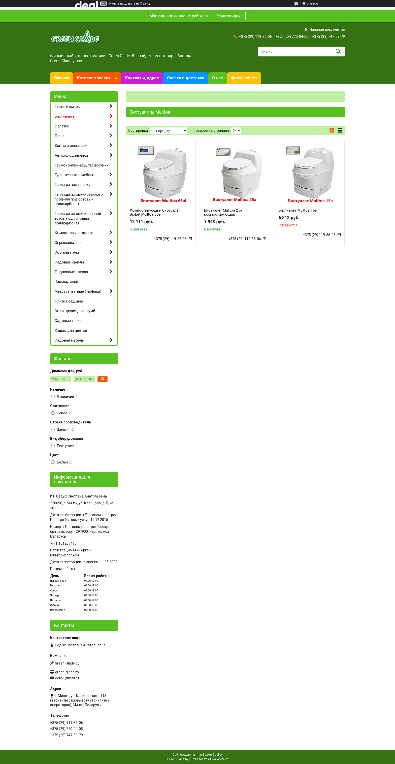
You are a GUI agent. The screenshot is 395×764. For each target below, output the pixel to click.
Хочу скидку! (229, 16)
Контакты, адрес (142, 78)
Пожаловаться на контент (209, 759)
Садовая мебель (69, 340)
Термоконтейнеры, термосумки (82, 165)
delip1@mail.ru (67, 678)
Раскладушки (66, 281)
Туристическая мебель (74, 175)
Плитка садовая (69, 301)
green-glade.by (67, 672)
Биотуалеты (65, 116)
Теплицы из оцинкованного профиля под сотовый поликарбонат (79, 199)
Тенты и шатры (68, 106)
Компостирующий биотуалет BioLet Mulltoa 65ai (155, 212)
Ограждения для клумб (75, 311)
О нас (217, 78)
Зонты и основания (71, 145)
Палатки (62, 126)
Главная (61, 78)
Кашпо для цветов (71, 330)
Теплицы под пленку (72, 184)
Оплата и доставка (185, 78)
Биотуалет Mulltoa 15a (298, 210)
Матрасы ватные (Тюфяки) (78, 291)
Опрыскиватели (68, 242)
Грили (59, 136)
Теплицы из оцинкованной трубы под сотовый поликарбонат (78, 218)
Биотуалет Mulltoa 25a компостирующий (223, 212)
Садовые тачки (68, 320)
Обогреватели (67, 252)
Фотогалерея (244, 78)
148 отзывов (309, 3)
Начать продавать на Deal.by (129, 3)
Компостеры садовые (74, 232)
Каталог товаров (94, 78)
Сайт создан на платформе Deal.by (198, 754)
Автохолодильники (71, 155)
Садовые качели (69, 262)
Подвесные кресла (71, 272)
